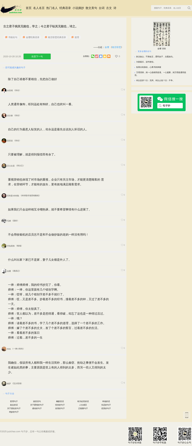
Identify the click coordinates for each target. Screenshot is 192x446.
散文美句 (91, 8)
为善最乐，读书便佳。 (145, 62)
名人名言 (39, 8)
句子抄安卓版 (135, 434)
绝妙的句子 (14, 412)
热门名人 (52, 8)
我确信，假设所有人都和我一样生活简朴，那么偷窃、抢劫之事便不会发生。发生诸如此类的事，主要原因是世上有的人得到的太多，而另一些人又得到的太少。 (58, 367)
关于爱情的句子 (37, 405)
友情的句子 (60, 408)
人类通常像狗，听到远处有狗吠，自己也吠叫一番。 (41, 104)
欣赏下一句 (37, 56)
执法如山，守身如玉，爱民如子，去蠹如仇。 (155, 56)
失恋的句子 (106, 405)
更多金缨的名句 (144, 51)
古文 (109, 8)
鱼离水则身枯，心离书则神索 (148, 67)
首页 (29, 8)
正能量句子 (83, 408)
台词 (101, 8)
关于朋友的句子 (14, 408)
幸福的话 (106, 401)
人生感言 (83, 405)
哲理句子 (14, 401)
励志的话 (14, 405)
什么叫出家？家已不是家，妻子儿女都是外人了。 (39, 259)
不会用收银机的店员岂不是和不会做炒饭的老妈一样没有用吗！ (48, 234)
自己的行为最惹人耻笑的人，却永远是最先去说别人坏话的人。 (48, 129)
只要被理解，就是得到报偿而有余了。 (32, 154)
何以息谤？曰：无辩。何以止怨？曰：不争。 (155, 80)
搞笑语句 (37, 401)
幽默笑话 (60, 401)
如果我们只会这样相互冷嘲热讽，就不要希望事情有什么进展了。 (50, 209)
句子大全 (9, 393)
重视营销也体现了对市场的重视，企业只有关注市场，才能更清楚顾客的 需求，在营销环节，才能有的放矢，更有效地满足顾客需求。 (56, 182)
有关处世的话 (83, 401)
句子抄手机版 (160, 434)
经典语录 (65, 8)
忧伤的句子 (60, 405)
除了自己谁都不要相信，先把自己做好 (32, 79)
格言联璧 (116, 47)
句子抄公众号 (185, 434)
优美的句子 (106, 408)
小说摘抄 (78, 8)
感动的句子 (37, 408)
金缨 (107, 47)
